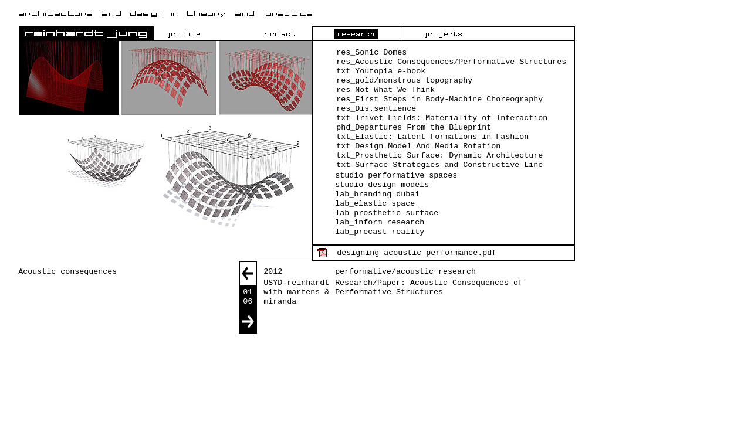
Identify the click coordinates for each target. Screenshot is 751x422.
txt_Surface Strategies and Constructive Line (439, 165)
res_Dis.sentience (376, 108)
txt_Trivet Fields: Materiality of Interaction (441, 118)
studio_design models (382, 185)
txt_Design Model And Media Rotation (418, 146)
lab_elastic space (375, 203)
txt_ (345, 155)
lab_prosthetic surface (386, 213)
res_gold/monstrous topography (404, 80)
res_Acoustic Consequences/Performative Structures (451, 61)
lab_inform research (379, 222)
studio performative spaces (396, 175)
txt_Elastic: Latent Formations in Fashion (432, 136)
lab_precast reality (379, 231)
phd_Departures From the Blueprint (413, 127)
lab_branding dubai (377, 194)
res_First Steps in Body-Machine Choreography (439, 99)
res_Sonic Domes (371, 52)
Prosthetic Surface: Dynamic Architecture (449, 155)
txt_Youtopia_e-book (380, 71)
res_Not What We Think (385, 90)
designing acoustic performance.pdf (416, 253)
